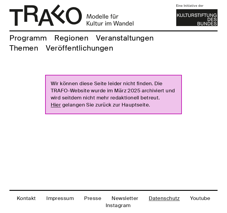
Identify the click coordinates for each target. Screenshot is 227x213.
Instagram (118, 205)
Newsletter (125, 198)
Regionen (71, 38)
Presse (92, 198)
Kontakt (26, 198)
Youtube (200, 198)
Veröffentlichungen (79, 48)
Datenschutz (164, 198)
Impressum (60, 198)
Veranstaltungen (125, 38)
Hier (56, 104)
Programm (28, 38)
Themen (23, 48)
